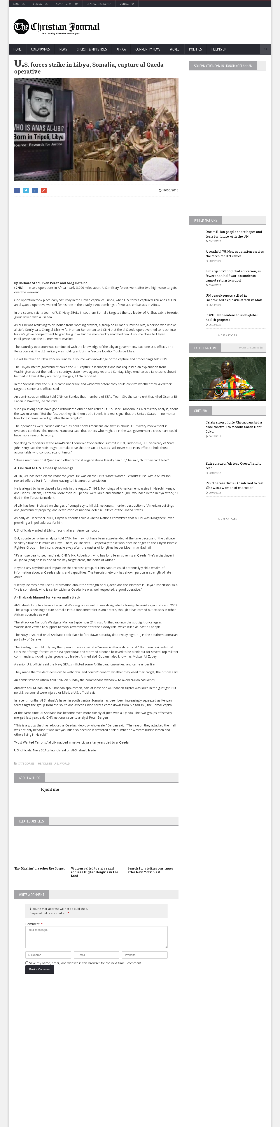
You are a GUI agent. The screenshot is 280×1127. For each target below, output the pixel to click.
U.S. (56, 763)
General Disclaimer (99, 4)
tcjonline (49, 789)
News (63, 49)
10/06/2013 (168, 190)
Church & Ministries (92, 49)
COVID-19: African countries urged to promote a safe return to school (58, 1035)
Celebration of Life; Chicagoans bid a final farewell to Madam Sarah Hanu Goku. (234, 427)
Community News (147, 49)
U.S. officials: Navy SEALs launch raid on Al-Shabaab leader (55, 750)
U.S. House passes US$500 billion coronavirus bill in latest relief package (147, 1009)
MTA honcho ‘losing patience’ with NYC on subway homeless (147, 1081)
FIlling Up (219, 49)
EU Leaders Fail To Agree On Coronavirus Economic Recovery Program (228, 1011)
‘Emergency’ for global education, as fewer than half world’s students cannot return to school (233, 275)
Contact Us (40, 4)
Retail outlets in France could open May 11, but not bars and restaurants (233, 1070)
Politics (195, 49)
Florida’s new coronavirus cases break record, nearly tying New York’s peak (60, 1070)
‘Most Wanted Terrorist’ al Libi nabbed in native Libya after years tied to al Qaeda (71, 742)
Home (17, 49)
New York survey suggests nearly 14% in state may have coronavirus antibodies (147, 1044)
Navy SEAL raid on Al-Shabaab (41, 635)
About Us (18, 4)
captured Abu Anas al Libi (158, 300)
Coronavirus (40, 49)
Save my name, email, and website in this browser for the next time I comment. (85, 963)
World (175, 49)
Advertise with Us (67, 4)
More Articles (227, 335)
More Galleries (249, 347)
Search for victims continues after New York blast (150, 870)
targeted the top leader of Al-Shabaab (136, 312)
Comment (34, 924)
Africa (121, 49)
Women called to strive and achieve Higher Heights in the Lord (94, 872)
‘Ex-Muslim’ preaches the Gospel (39, 868)
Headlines (45, 763)
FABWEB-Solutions (110, 1123)
